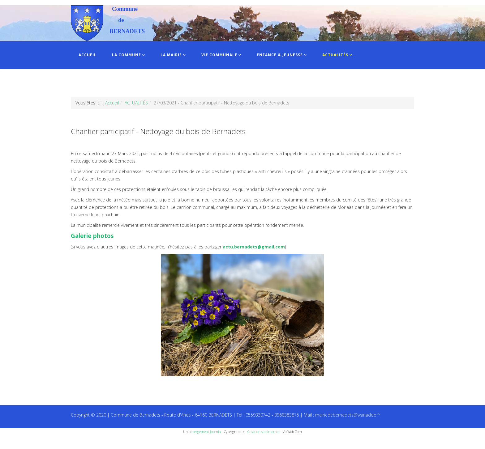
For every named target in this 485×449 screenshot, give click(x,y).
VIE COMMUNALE (219, 54)
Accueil (112, 103)
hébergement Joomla (205, 431)
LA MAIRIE (171, 54)
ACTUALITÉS (335, 54)
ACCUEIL (88, 54)
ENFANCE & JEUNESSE (280, 54)
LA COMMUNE (126, 54)
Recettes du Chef (17, 442)
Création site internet (263, 431)
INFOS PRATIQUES (98, 82)
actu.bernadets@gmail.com (254, 247)
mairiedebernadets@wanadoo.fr (347, 415)
